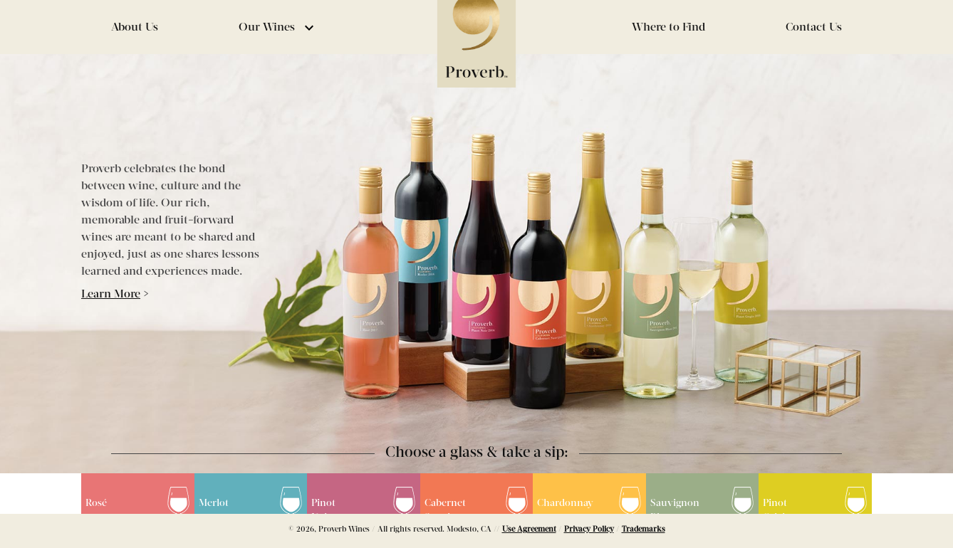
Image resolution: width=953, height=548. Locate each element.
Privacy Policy (589, 529)
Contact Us (814, 27)
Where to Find (668, 27)
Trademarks (643, 529)
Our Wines (278, 27)
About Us (134, 27)
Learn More (110, 294)
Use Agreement (529, 529)
